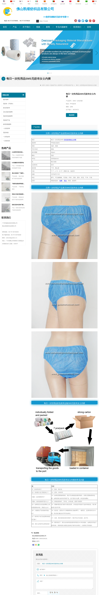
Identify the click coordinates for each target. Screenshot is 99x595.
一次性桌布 (6, 136)
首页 (5, 27)
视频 (38, 27)
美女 (65, 180)
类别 (47, 85)
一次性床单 (6, 128)
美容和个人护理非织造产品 (65, 85)
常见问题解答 (62, 27)
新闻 (48, 27)
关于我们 (26, 27)
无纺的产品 (53, 85)
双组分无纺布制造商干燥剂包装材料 (18, 194)
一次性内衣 (6, 141)
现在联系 (71, 115)
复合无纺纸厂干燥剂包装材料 (18, 173)
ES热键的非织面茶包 (18, 162)
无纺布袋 (6, 132)
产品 (15, 27)
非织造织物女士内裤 (70, 139)
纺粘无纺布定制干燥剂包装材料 (18, 204)
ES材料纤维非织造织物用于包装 (18, 152)
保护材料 (6, 99)
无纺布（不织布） (8, 103)
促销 (89, 27)
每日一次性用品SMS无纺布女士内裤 (52, 563)
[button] (96, 53)
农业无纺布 (6, 108)
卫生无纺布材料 (8, 112)
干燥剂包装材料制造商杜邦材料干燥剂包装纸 (18, 183)
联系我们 (77, 27)
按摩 (60, 180)
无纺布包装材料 (8, 116)
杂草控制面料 (7, 124)
